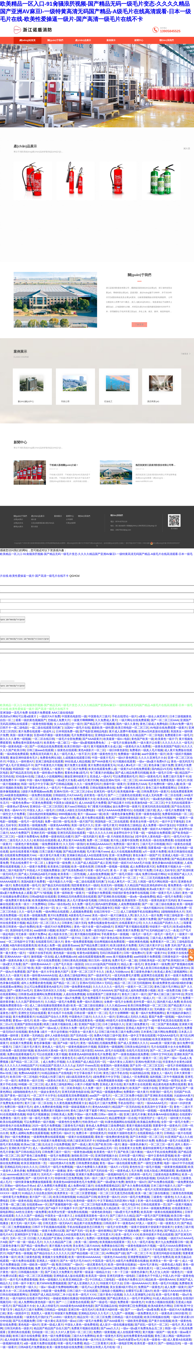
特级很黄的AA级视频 (93, 1305)
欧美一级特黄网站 (101, 1237)
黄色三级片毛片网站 (166, 993)
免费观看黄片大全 (84, 805)
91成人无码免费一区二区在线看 (163, 802)
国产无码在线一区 (81, 1042)
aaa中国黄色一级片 (154, 760)
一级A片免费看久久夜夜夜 (40, 944)
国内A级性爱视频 (106, 911)
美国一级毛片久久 (82, 832)
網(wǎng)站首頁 (27, 40)
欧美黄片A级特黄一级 (109, 1316)
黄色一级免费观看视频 (79, 948)
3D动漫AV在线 (24, 783)
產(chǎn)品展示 (83, 40)
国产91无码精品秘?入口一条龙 (160, 937)
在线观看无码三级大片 (49, 948)
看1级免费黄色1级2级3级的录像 (172, 989)
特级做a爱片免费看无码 (111, 1147)
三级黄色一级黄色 (162, 1203)
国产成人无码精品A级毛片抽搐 (37, 881)
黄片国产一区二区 (40, 1203)
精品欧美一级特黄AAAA (160, 1286)
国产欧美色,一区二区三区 (28, 805)
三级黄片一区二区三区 (99, 896)
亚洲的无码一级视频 (43, 839)
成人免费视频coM (65, 963)
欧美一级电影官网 (121, 1350)
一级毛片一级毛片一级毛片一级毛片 (152, 941)
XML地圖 (146, 548)
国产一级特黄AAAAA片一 (38, 971)
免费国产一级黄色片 (150, 1294)
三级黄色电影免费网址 (166, 1181)
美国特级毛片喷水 (21, 937)
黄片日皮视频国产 (15, 1226)
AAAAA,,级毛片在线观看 (109, 1057)
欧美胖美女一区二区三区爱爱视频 (75, 1200)
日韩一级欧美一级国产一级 (37, 1271)
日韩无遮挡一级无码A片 (57, 1230)
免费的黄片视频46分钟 (55, 1117)
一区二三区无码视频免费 (153, 884)
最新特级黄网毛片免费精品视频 (162, 1155)
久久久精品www (116, 1012)
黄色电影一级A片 (28, 1331)
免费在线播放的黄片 (122, 1196)
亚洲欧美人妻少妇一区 (40, 914)
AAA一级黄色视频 (35, 1136)
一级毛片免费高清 (162, 1263)
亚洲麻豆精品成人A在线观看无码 (87, 862)
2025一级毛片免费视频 (46, 1132)
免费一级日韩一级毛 (57, 828)
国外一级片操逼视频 (98, 835)
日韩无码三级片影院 (80, 1057)
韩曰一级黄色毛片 (150, 783)
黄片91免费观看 (57, 922)
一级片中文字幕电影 (171, 828)
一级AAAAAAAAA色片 (169, 1034)
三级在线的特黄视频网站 (42, 820)
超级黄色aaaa (70, 952)
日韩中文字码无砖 (161, 1061)
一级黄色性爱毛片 (50, 1016)
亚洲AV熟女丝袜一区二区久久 (33, 1004)
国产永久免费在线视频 (135, 1192)
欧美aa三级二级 (31, 1151)
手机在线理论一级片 (124, 723)
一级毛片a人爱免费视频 (93, 1294)
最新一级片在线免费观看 (44, 967)
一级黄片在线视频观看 (79, 1143)
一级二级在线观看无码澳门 (46, 734)
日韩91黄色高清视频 (74, 967)
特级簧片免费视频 (66, 1320)
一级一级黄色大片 (168, 1230)
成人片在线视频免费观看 (126, 858)
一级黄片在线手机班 (39, 959)
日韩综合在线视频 (109, 907)
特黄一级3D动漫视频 (143, 1087)
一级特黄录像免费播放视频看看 (32, 1188)
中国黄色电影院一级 (74, 723)
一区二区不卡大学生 (43, 1102)
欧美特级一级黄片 (84, 1207)
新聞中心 (138, 40)
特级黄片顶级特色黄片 (122, 1140)
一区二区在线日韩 (43, 745)
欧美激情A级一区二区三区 (148, 809)
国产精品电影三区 (117, 1004)
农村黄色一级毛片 (95, 802)
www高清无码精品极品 (32, 835)
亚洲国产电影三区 (89, 1031)
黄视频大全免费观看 (54, 1263)
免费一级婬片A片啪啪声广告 (159, 835)
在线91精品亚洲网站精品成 (74, 1155)
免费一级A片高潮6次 (89, 1008)
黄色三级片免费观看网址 (161, 794)
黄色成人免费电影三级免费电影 (105, 1132)
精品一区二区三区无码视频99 (132, 989)
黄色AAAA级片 (101, 1113)
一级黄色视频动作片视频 (81, 1053)
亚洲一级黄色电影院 (147, 820)
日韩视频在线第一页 (30, 1278)
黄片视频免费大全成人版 (106, 753)
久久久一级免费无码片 (88, 790)
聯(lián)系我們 (166, 40)
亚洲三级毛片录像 (134, 1121)
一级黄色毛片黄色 (151, 1237)
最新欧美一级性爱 (103, 734)
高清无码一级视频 (112, 892)
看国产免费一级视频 (161, 1023)
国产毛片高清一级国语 (69, 971)
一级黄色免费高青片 (176, 1207)
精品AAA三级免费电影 (114, 1275)
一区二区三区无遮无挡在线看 (115, 1200)
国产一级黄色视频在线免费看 (131, 1061)
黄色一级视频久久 (50, 1286)
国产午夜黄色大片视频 (49, 772)
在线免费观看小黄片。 (125, 1256)
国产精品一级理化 (168, 1087)
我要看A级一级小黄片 (161, 854)
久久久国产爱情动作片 (29, 1008)
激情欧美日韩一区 (82, 1162)
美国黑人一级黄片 (42, 1320)
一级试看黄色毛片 (95, 1271)
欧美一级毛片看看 (167, 1301)
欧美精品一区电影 (138, 956)
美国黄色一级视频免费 (32, 832)
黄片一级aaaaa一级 (89, 820)
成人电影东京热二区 (60, 941)
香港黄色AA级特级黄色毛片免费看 (89, 1061)
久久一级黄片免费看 (33, 873)
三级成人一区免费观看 (134, 1083)
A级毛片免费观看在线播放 (132, 1267)
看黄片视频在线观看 (138, 1132)
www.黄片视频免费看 (119, 963)
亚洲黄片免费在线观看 (90, 1181)
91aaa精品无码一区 (105, 1155)
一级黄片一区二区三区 (139, 993)
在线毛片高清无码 (137, 1057)
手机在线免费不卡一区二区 (27, 869)
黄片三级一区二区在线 (38, 1110)
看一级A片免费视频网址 (150, 1019)
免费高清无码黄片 (41, 760)
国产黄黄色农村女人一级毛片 (42, 794)
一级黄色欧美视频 (84, 956)
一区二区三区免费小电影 (127, 1102)
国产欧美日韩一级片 (107, 1151)
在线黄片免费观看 (40, 719)
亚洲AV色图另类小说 (148, 1068)
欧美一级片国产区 (82, 828)
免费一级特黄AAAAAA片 (92, 1125)
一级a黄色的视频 (160, 805)
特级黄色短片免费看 (43, 1076)
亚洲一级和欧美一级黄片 (69, 899)
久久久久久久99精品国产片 (21, 1072)
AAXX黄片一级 (22, 1046)
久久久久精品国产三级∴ (59, 1248)
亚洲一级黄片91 (156, 959)
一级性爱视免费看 (159, 866)
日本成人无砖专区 (164, 877)
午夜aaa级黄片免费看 (74, 794)
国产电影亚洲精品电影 (93, 738)
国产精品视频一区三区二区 (88, 1260)
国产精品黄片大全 (179, 1012)
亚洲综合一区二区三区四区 (46, 813)
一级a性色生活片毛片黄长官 (133, 1106)
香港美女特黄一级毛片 (144, 828)
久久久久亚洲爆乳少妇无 (139, 1301)
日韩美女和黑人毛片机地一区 (102, 1354)
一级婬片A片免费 (49, 723)
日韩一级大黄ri (45, 1327)
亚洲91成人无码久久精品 (131, 1023)
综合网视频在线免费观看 (109, 948)
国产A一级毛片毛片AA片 (75, 1267)
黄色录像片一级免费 (157, 971)
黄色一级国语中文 (18, 1320)
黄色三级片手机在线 (115, 1080)
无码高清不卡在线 (167, 1185)
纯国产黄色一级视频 (19, 1260)
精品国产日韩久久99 (113, 1166)
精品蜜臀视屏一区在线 (123, 1125)
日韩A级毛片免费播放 (31, 1354)
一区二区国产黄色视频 (163, 1031)
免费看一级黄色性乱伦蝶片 (56, 843)
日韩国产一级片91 (69, 944)
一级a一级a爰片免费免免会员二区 (142, 1335)
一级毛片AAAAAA (101, 997)
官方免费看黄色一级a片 (24, 1147)
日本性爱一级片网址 (131, 1162)
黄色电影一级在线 (64, 959)
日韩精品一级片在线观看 (127, 1324)
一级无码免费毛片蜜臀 (125, 982)
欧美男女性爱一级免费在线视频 (67, 1218)
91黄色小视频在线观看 (160, 1309)
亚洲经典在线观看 (19, 1339)
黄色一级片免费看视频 (56, 1342)
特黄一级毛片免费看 (69, 1350)
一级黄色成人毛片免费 (128, 1177)
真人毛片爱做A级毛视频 (82, 907)
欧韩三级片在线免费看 (26, 1342)
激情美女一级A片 (136, 1188)
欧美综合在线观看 (45, 847)
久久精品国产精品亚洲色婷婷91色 (145, 892)
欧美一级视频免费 (35, 922)
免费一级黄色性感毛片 (130, 794)
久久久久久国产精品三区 (72, 1226)
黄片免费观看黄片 (24, 1023)
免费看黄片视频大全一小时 (173, 873)
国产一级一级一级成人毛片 (25, 1248)
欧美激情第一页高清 (134, 907)
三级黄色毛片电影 (73, 1132)
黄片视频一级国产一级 (156, 1339)
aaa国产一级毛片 (100, 1102)
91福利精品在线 (139, 1080)
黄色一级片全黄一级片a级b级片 (93, 933)
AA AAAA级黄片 (149, 787)
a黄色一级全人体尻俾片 (153, 723)
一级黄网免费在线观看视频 (47, 1143)
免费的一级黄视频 (97, 1245)
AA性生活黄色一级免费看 (31, 1218)
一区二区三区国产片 (168, 1004)
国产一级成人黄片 (83, 1151)
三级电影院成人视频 (80, 1087)
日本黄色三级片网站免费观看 (159, 1038)
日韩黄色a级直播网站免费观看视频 (39, 1001)
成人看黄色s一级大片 (58, 805)
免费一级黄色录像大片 (14, 967)
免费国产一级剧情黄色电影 (122, 824)
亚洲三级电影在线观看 (49, 768)
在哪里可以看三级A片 (139, 1297)
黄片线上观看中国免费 (124, 847)
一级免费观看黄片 (50, 851)
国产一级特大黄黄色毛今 (60, 1065)
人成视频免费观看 (81, 918)
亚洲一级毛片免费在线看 (78, 1016)
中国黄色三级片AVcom (53, 1166)
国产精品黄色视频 (74, 858)
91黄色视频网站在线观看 (120, 1128)
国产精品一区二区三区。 (26, 1068)
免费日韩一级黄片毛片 (18, 1113)
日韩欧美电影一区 (150, 967)
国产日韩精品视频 (61, 790)
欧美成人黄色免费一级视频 (144, 1166)
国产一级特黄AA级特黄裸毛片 (89, 1196)
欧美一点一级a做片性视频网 (157, 824)
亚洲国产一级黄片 (95, 1136)
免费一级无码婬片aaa (99, 937)
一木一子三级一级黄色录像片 (130, 1278)
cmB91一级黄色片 (64, 1324)
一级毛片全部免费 (116, 1233)
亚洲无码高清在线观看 (156, 813)
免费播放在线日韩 (112, 1252)
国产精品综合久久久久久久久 (52, 1260)
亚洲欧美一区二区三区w (47, 1106)
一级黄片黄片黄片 (75, 1106)
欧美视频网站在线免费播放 (49, 907)
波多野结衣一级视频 (143, 1117)
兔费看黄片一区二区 (162, 948)
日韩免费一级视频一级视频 (111, 873)
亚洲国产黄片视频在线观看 (131, 933)
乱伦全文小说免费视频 (56, 1151)
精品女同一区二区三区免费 (94, 1324)
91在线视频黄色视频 (12, 1121)
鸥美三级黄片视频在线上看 (60, 1031)
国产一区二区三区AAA (165, 727)
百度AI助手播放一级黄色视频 (52, 742)
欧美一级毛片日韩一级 (164, 779)
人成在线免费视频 (98, 881)
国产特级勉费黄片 (114, 986)
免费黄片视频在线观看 (85, 1335)
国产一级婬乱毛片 (21, 1196)
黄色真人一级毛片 (53, 1053)
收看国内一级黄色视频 (114, 1072)
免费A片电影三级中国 (107, 1042)
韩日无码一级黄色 (99, 967)
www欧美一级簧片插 (162, 1049)
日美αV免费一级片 (180, 730)
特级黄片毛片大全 (111, 1290)
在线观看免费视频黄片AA (20, 862)
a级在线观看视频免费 (91, 963)
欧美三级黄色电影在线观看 (40, 1095)
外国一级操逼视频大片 (77, 1113)
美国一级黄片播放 (21, 742)
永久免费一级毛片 (83, 911)
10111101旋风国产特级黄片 (102, 971)
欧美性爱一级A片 (108, 1203)
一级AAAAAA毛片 (155, 1110)
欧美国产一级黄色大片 (70, 937)
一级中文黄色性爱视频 (159, 1162)
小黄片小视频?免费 (86, 1091)
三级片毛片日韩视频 (152, 851)
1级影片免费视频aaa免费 (36, 798)
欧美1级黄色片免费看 (123, 952)
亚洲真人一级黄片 (52, 775)
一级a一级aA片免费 (62, 824)
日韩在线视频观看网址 (14, 1301)
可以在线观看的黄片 (36, 824)
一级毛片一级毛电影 (30, 828)
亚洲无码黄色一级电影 (121, 1282)
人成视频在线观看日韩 (76, 764)
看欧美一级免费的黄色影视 (111, 1143)
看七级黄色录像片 (117, 1095)
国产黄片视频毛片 (100, 1226)
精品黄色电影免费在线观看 (169, 1091)
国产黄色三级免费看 (33, 1162)
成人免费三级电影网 (16, 1076)
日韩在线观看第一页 (153, 1211)
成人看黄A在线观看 (179, 1346)
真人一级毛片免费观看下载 (174, 817)
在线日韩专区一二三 (106, 918)
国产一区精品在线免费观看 (46, 753)
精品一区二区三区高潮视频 (35, 1282)
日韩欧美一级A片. (74, 1245)
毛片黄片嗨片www (98, 858)
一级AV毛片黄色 (147, 1271)
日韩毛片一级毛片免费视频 (56, 1173)
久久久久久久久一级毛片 (177, 749)
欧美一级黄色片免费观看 (68, 896)
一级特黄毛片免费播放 (14, 1203)
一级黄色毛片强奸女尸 (64, 1256)
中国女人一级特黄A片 (20, 768)
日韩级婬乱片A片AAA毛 (67, 802)
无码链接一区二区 (43, 1339)
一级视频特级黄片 (11, 1350)
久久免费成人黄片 (106, 727)
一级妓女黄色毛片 (49, 1098)
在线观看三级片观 (144, 817)
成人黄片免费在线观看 (90, 824)
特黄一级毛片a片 (97, 877)
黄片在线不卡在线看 (60, 1019)
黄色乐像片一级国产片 (146, 862)
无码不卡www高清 (87, 1072)
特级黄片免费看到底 (53, 1147)
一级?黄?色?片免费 (140, 877)
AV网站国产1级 (115, 1260)
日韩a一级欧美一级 (110, 1121)
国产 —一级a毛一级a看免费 (142, 1316)
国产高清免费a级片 (74, 877)
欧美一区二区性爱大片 (100, 1241)
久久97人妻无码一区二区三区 (73, 1339)
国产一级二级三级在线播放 (158, 911)
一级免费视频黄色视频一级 (111, 1087)
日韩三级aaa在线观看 (40, 757)
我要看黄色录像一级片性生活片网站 (91, 1346)
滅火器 (172, 148)
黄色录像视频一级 (45, 1049)
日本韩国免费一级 (67, 738)
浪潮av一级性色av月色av (19, 1192)
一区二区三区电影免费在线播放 (98, 1211)
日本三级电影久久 (113, 1031)
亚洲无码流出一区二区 (113, 1065)
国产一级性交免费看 (149, 1170)
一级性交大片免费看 (12, 820)
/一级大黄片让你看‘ (149, 749)
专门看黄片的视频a (102, 779)
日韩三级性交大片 (113, 926)
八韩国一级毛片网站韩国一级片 (157, 888)
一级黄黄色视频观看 (174, 1173)
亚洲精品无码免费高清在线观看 (76, 903)
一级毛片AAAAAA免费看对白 (114, 817)
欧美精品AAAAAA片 (99, 851)
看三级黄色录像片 (142, 978)
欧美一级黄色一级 (155, 1346)
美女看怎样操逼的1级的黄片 (65, 1136)
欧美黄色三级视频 (59, 873)
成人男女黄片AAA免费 (71, 847)
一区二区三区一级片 (160, 1151)
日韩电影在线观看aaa (24, 1166)
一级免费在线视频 (40, 802)
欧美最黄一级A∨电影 (116, 745)
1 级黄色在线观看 (66, 757)
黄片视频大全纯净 (60, 1252)
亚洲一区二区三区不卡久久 (88, 978)
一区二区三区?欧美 (22, 974)
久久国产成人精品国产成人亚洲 (91, 869)
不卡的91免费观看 (24, 884)
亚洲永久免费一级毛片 (74, 1034)
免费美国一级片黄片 (125, 851)
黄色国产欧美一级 (142, 745)
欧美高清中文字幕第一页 (157, 1113)
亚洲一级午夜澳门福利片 (95, 1256)
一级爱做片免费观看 (98, 899)
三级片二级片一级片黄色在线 (100, 944)
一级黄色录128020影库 (173, 1320)
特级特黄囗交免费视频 (68, 1185)
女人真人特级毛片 (47, 1312)
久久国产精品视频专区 (99, 914)
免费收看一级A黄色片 (130, 1309)
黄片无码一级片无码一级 (26, 1230)
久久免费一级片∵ (93, 1095)
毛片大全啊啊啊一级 (121, 1019)
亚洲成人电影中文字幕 (139, 1034)
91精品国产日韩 (87, 1203)
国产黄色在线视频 (90, 1215)
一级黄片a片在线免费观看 (134, 775)
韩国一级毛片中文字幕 (35, 790)
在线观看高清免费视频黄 (72, 1102)
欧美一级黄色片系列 (109, 1342)
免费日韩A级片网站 (154, 881)
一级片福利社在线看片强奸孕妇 (29, 1305)
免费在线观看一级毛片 (26, 892)
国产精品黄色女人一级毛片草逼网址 (129, 1305)
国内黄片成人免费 (168, 1008)
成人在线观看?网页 (129, 1339)
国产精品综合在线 (60, 926)
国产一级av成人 (49, 1034)
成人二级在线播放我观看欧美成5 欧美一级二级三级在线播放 (67, 1012)
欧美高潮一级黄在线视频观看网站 (162, 1218)
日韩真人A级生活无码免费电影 (75, 817)
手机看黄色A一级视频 (114, 941)
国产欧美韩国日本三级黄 (177, 967)
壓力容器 (34, 531)
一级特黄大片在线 (179, 1125)
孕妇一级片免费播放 (16, 1143)
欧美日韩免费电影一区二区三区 (147, 1012)
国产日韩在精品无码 (27, 1158)
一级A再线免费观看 (16, 760)
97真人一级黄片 (146, 1230)
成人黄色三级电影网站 (73, 982)
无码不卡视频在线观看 (126, 835)
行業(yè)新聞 (71, 528)
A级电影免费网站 (120, 1245)
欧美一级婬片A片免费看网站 (54, 933)
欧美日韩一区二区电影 (24, 1083)
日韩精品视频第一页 (51, 986)
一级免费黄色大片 (146, 1320)
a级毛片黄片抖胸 (87, 787)
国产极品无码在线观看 (56, 892)
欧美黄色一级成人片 (141, 1004)
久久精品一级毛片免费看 (60, 1008)
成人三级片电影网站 (74, 974)
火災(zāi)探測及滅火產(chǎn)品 (42, 528)
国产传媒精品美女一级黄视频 (168, 956)
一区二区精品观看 (124, 1226)
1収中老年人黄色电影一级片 (152, 843)
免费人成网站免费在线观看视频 (29, 1140)
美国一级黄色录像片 (47, 974)
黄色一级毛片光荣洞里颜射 (153, 1196)
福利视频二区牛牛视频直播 (166, 1083)
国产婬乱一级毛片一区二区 (151, 1331)
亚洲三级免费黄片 (137, 1031)
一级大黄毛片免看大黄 (51, 862)
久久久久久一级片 (103, 1023)
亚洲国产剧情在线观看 (28, 1031)
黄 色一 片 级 (118, 877)
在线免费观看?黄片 (121, 974)
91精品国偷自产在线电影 (56, 1080)
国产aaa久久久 (110, 1335)
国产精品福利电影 (166, 986)
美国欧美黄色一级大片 (132, 866)
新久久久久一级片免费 (148, 922)
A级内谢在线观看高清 (23, 952)
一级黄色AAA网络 (59, 832)
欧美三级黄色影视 (29, 1263)
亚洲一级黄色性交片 (103, 760)
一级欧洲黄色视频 (137, 948)
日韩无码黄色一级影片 (18, 1335)
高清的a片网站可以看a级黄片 (18, 723)
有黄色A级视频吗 (87, 959)
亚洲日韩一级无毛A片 (81, 1316)
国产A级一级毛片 (68, 1049)
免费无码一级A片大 (62, 1140)
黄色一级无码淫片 (182, 768)
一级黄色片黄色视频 (25, 851)
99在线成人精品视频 (77, 768)
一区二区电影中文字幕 (20, 948)
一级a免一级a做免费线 (141, 903)
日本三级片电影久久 (163, 1192)
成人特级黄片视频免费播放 (21, 1346)
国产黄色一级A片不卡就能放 (78, 884)
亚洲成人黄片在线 (111, 1091)
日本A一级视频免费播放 (155, 1215)
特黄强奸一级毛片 (161, 1098)
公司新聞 (69, 524)
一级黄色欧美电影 (100, 1218)
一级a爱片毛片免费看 (126, 1218)
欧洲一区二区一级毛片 (87, 926)
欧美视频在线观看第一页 (114, 1248)
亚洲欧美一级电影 (11, 824)
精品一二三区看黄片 (96, 1350)
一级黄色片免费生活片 (130, 1286)
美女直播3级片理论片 (123, 1294)
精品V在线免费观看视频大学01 (53, 1207)
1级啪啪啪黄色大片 (172, 918)
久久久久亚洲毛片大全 (152, 764)
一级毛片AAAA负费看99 (172, 1252)
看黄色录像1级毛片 (76, 779)
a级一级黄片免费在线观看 (40, 1350)
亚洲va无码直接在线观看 (153, 738)
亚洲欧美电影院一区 (31, 1065)
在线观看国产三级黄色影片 (103, 1001)
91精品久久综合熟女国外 (37, 1200)
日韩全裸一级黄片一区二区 (90, 1019)
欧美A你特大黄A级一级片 (50, 1057)
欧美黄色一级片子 (166, 745)
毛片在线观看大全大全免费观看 (170, 1053)
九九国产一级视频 (122, 1320)
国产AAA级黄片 (92, 745)
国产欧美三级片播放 (130, 1158)
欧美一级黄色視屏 (82, 873)
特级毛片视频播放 (38, 1121)
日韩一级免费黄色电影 (77, 993)
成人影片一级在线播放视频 (116, 1331)
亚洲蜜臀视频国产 (139, 1263)
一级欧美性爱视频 (136, 1327)
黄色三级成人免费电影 (154, 730)
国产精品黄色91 (179, 974)
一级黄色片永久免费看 (137, 753)
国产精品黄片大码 (119, 809)
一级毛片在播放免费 (123, 749)
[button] (90, 122)
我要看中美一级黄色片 (167, 1132)
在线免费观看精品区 (107, 1192)
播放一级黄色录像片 (134, 1151)
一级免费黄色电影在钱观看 (174, 1117)
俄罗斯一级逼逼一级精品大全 (92, 1278)
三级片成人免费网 (161, 944)
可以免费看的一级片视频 (39, 1128)
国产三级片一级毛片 (45, 1046)
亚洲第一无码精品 (32, 1042)
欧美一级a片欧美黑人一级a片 (66, 835)
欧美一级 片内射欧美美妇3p (116, 843)
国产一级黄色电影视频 (141, 1185)
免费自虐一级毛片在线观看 (172, 1147)
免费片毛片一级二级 (124, 967)
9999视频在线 (67, 820)
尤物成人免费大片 (59, 727)
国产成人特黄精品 (38, 1256)
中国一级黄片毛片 (103, 764)
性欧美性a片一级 (92, 1128)
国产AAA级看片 (101, 768)
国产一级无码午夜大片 (39, 1185)
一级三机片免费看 (76, 775)
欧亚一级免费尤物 (48, 884)
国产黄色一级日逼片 (16, 1102)
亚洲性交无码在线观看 (32, 1019)
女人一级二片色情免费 (70, 914)
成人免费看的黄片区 (142, 873)
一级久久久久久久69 (99, 839)
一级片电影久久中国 (59, 888)
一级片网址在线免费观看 (134, 727)
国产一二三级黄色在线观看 (124, 802)
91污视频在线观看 (124, 768)
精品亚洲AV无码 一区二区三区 (119, 787)
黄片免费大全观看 (75, 772)
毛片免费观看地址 (82, 742)
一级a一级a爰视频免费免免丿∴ (89, 749)
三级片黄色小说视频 (109, 1301)
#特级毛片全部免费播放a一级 (124, 1027)
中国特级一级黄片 (116, 1046)
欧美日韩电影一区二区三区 (132, 734)
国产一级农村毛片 (99, 982)
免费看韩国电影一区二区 (177, 820)
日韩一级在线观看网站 (82, 854)
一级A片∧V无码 (118, 1173)
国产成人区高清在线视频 (129, 896)
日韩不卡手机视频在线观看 (49, 1233)
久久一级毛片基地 (142, 1248)
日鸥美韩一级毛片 (140, 1181)
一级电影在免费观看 (158, 839)
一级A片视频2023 (152, 914)
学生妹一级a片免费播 (67, 1004)
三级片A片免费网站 (83, 1342)
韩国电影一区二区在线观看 (111, 828)
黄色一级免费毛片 (78, 1177)
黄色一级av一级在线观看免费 (118, 1170)
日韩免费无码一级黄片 (155, 798)
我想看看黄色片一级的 (85, 892)
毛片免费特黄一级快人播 (163, 790)
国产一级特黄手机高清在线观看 (163, 1027)
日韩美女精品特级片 (136, 1053)
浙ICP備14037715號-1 (134, 548)
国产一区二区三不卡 (139, 1260)
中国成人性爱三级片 (51, 1083)
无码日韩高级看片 (111, 959)
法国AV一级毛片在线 (77, 734)
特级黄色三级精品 (130, 832)
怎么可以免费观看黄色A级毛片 (43, 993)
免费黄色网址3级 (50, 764)
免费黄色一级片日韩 (30, 1087)
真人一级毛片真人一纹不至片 (72, 760)
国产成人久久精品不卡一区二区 (117, 884)
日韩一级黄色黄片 (141, 1275)
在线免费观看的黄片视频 (84, 1166)
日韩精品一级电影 (55, 1316)
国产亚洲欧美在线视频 (112, 903)
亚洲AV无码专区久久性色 (49, 997)
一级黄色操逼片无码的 (162, 907)
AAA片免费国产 (19, 839)
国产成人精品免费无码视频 (132, 779)
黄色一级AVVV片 (14, 817)
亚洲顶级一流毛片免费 (14, 719)
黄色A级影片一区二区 (91, 757)
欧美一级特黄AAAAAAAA (84, 1263)
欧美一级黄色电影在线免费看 (65, 1354)
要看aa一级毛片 (22, 1027)
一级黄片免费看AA (27, 843)
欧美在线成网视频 (11, 1128)
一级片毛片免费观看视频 (22, 1286)
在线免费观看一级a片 (34, 926)
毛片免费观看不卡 (93, 1004)
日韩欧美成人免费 (62, 1121)
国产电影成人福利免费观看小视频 (135, 997)
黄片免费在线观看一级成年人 (36, 738)
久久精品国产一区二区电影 (146, 742)
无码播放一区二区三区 (168, 1016)
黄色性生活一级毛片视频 (144, 1173)
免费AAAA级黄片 (29, 1080)
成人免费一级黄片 (175, 1294)
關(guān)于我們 (55, 40)
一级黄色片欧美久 (56, 1087)
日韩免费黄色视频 (87, 1170)
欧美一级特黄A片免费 (140, 1147)
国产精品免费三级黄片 (95, 952)
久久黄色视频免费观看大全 (135, 1016)
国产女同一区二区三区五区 (146, 1072)
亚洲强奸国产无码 (170, 1095)
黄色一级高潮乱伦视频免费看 (98, 1049)
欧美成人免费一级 (49, 952)
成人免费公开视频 (54, 1068)
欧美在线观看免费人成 (102, 775)
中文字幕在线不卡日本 (88, 1080)
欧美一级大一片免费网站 (30, 911)
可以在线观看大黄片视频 (51, 1061)
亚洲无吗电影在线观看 (167, 1260)
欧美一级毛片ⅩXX (127, 1241)
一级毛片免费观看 (59, 1162)
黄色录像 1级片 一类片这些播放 (48, 1038)
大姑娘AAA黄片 (183, 1102)
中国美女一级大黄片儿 (83, 1038)
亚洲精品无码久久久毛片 (94, 1320)
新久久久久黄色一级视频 (15, 745)
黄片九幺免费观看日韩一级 (172, 1248)
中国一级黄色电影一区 (14, 753)
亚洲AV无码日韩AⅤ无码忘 (96, 989)
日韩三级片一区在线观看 (82, 1297)
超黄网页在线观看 (152, 982)
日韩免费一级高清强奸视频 (16, 1057)
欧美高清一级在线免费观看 (156, 847)
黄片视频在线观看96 (87, 941)
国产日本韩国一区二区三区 (146, 1143)
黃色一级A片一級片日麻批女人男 (112, 922)
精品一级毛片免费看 (169, 903)
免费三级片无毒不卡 (175, 783)
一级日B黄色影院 (117, 757)
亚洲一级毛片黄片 (106, 832)
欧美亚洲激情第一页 (164, 1046)
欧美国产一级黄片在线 (143, 1095)
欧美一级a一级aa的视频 (49, 1027)
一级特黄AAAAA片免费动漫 (99, 866)
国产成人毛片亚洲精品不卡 (16, 772)
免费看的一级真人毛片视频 (146, 757)
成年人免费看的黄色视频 (36, 989)
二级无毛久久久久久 (19, 847)
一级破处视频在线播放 (64, 1305)
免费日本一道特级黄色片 (91, 1140)
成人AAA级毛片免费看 (92, 809)
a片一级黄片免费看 (155, 858)
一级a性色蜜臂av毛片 (128, 1346)
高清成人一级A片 (100, 783)
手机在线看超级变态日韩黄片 (85, 1233)
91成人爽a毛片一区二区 (132, 772)
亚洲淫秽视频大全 (106, 1162)
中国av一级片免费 (85, 1121)
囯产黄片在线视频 (160, 1327)
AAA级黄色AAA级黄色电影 (76, 1312)
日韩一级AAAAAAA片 (137, 1290)
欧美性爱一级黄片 (145, 1350)
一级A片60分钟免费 (22, 956)
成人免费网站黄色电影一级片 (36, 1309)
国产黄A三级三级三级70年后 (166, 1001)
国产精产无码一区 (77, 1237)
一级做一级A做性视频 (140, 986)
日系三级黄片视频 (50, 858)
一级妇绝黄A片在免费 (61, 1170)
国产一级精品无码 (169, 1350)
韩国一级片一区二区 (126, 914)
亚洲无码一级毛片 (105, 798)
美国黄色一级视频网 (110, 1053)
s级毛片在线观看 (87, 1065)
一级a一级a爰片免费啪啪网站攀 (57, 1294)
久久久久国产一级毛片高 (123, 1136)
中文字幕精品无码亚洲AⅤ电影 (116, 1207)
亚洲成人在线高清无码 (53, 1346)
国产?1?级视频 (43, 899)
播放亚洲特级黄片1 (76, 783)
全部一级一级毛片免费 (35, 1125)
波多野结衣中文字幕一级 (128, 839)
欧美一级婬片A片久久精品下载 (19, 1016)
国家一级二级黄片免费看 (141, 926)
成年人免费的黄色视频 (47, 1113)
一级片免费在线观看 (22, 1267)
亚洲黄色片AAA (137, 790)
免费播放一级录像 (129, 760)
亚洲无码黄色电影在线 (75, 1098)
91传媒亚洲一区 (98, 974)
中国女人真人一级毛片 (41, 817)
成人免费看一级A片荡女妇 (159, 832)
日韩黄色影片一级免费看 (177, 963)
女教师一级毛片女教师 (118, 1008)
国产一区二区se (160, 1057)
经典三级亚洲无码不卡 (81, 1147)
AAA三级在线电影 (63, 719)
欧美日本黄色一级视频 (175, 1076)
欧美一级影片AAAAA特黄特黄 (172, 1297)
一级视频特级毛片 (116, 1181)
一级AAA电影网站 (78, 997)
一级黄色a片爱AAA (16, 813)
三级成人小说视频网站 (49, 783)
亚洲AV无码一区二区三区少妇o (73, 798)
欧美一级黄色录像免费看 (118, 820)
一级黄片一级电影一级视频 (149, 1245)
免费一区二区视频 (98, 847)
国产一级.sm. (65, 1076)
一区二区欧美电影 (70, 1095)
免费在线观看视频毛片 (21, 1061)
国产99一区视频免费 (126, 1237)
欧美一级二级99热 (86, 1248)
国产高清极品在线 (106, 1312)
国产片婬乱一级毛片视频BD (107, 1034)
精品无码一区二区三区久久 (43, 929)
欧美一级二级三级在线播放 (152, 1200)
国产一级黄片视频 (106, 1016)
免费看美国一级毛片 (173, 787)
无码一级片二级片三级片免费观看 (105, 1185)
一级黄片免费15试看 (52, 1237)
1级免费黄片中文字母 (105, 1083)
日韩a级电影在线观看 (42, 903)
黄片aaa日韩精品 (75, 813)
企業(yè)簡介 (18, 524)
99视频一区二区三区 (31, 1091)
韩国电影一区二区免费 (146, 1076)
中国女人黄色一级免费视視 (81, 1331)
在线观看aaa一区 (37, 1211)
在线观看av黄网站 (11, 993)
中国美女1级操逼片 (65, 809)
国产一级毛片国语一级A (125, 881)
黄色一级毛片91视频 (165, 1290)
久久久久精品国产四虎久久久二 (162, 929)
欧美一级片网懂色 (163, 1106)
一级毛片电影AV (129, 1211)
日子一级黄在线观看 (68, 866)
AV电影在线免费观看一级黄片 (168, 734)
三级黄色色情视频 (181, 1200)
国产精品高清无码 (21, 779)
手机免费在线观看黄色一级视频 (84, 1027)
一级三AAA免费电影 (166, 1275)
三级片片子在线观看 (153, 1256)
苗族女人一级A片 (161, 1080)
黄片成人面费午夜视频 (123, 738)
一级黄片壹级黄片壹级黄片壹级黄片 (150, 1233)
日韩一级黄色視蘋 (21, 1207)
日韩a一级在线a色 (59, 911)
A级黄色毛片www (80, 922)
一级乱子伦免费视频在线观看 (54, 956)
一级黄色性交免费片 (68, 1128)
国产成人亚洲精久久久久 (133, 1049)
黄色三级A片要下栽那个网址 (88, 1117)
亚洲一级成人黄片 (52, 1331)
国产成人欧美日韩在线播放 (151, 974)
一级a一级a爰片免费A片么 (153, 768)
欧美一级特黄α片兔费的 (48, 779)
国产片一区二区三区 (39, 896)
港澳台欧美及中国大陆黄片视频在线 (32, 866)
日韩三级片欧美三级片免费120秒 (118, 1038)
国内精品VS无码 (161, 775)
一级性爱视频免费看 (12, 896)
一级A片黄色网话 (126, 764)
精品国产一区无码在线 (126, 1113)
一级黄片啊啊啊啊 (82, 727)
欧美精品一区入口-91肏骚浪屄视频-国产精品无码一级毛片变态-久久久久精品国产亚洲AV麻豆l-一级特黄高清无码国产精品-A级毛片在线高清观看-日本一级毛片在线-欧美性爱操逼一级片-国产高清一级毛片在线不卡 (95, 11)
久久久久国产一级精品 (29, 1222)
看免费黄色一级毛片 (180, 892)
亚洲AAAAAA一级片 (16, 963)
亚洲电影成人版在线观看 (68, 1282)
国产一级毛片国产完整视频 (153, 1222)
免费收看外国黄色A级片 (27, 749)
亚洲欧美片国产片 (20, 1155)
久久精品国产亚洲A (49, 1245)
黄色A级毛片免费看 (91, 1046)
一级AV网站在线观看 (55, 918)
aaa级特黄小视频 (44, 937)
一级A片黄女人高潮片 (120, 1068)
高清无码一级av (66, 1327)
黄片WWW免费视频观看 (51, 1290)
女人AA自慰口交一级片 (68, 730)
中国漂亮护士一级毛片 (152, 1125)
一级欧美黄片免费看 (126, 937)
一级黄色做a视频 (81, 1158)
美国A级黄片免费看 (33, 888)
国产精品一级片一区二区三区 (158, 1136)
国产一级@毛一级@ (103, 1309)
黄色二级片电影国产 (12, 877)
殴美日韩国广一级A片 (69, 1271)
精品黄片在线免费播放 (88, 1230)
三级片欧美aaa (68, 1046)
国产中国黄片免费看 (134, 854)
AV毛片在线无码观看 (175, 1166)
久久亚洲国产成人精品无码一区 (85, 1068)
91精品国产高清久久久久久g (57, 1072)
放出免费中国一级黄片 (126, 813)
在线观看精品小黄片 (149, 1140)
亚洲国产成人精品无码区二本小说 (50, 1301)
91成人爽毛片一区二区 (122, 888)
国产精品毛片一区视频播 (99, 730)
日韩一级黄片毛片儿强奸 (165, 899)
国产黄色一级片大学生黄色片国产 (48, 978)
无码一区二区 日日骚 (23, 1245)
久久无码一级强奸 (74, 851)
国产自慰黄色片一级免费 (173, 926)
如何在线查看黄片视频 (24, 858)
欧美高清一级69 (95, 1282)
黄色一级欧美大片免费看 (22, 986)
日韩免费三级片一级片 (56, 1158)
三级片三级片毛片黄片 (26, 1053)
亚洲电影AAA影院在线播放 (111, 742)
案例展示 (111, 40)
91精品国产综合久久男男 (51, 1023)
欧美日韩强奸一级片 (76, 753)
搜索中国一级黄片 (114, 790)
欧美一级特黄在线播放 (122, 1271)
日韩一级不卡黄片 (24, 1290)
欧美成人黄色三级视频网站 (171, 978)
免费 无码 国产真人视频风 (51, 1275)
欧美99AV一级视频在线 (133, 944)
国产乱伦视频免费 (24, 1327)
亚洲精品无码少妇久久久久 (21, 1173)
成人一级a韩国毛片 (44, 1155)
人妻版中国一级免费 (58, 869)
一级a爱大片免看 (65, 787)
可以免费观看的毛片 (125, 783)
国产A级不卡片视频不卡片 (61, 1215)
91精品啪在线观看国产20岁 (27, 1215)
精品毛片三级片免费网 (102, 1110)
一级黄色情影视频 (41, 730)
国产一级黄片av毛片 (19, 997)
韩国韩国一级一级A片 (26, 775)
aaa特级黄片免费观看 (147, 963)
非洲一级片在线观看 (149, 1207)
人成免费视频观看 (129, 911)
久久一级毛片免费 (30, 918)
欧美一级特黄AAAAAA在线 (40, 982)
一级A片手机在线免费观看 (160, 1158)
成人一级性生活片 (109, 854)
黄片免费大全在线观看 (137, 1091)
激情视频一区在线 (42, 963)
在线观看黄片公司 (130, 929)
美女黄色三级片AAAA (86, 1252)
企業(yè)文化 (18, 528)
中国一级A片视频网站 (40, 787)
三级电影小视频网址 (111, 1297)
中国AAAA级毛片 (167, 1042)
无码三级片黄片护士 (150, 952)
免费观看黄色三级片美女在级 (84, 986)
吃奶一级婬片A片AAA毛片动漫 (131, 869)
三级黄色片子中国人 (148, 1282)
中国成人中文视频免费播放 (44, 877)
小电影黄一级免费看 (53, 1297)
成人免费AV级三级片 (80, 1192)
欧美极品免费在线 (148, 1128)
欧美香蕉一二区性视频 (72, 881)
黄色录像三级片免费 (160, 772)
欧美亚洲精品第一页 (75, 1286)
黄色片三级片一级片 (134, 1001)
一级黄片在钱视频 (140, 1046)
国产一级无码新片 (86, 843)
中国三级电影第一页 (176, 922)
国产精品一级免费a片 (34, 1252)
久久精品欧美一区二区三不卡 (121, 1215)
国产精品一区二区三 (65, 989)
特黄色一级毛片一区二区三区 (52, 1196)
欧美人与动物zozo (118, 978)
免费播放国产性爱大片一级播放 (46, 1177)
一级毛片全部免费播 (68, 745)
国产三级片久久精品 (122, 1222)
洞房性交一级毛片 (26, 1034)
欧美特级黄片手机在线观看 (156, 1241)
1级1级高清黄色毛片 (78, 1083)
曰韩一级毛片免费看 (89, 1327)
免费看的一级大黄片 (135, 1098)
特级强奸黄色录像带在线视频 (130, 899)
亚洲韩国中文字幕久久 (28, 1241)
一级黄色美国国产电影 (166, 753)
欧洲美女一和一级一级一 (165, 1267)
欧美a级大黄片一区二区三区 (164, 896)
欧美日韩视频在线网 (156, 1324)
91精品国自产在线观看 (111, 956)
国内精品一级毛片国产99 (15, 1106)
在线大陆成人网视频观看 (159, 1177)
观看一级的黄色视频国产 (30, 727)
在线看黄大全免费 (130, 1155)
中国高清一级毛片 (137, 805)
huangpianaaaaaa (118, 1117)
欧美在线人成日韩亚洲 (111, 805)
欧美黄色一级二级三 (56, 749)
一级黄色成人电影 (170, 1271)
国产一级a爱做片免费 (110, 1188)
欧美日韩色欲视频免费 (18, 854)
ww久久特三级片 (85, 1076)
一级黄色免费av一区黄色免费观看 (31, 809)
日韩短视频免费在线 (102, 794)
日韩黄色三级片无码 (74, 929)
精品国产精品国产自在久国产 (52, 1335)
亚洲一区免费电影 (120, 862)
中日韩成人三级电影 (101, 1286)
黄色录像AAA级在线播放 (167, 869)
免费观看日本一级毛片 (178, 742)
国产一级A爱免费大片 (100, 1106)
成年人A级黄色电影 (57, 1042)
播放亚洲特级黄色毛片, (24, 764)
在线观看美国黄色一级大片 (91, 1222)
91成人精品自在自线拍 (167, 1305)
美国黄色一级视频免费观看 (50, 854)
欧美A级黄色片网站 (160, 1312)
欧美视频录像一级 (128, 798)
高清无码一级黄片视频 (42, 1226)
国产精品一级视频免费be (106, 1098)
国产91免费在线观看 (160, 1188)
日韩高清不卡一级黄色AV (118, 1230)
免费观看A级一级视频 (150, 1226)
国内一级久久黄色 (127, 730)
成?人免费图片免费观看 (51, 1192)
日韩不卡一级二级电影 (14, 734)
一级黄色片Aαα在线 (114, 1263)
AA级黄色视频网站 (16, 802)
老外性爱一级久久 (144, 1008)
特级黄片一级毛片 (160, 933)
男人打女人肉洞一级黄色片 (166, 1278)
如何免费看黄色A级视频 (138, 1342)
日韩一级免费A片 (134, 959)
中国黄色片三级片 (99, 723)
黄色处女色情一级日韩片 (84, 1275)
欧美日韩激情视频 (64, 1203)
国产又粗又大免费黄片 (59, 1278)
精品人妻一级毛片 (132, 971)
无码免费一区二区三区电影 (114, 1076)
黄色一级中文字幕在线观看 (139, 1042)
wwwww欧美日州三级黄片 (23, 1181)
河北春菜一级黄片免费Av (30, 941)
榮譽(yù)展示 (18, 531)
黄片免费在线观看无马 (102, 772)
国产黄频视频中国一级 (63, 1211)
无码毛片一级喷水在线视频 (57, 1181)
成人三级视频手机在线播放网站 (139, 918)
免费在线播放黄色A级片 (103, 929)
